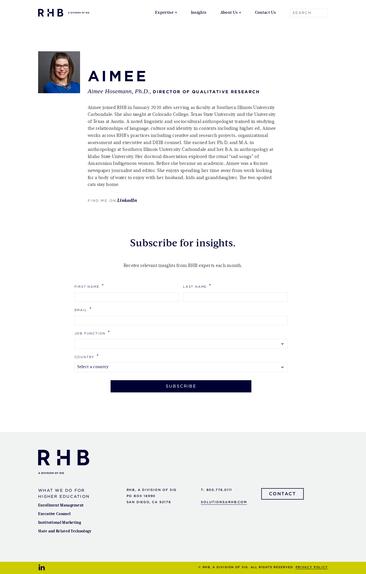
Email (83, 309)
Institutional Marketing (59, 522)
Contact (282, 493)
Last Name (197, 286)
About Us (229, 13)
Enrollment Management (61, 505)
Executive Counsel (54, 514)
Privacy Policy (312, 567)
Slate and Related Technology (64, 531)
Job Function (92, 332)
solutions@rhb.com (224, 502)
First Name (89, 286)
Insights (199, 13)
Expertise (164, 13)
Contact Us (265, 13)
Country (86, 356)
